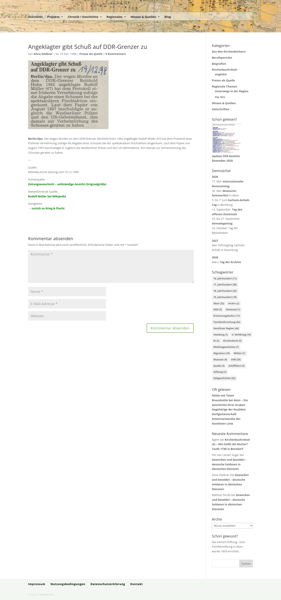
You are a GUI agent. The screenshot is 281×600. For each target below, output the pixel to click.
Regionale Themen (224, 86)
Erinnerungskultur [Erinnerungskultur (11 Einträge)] (226, 315)
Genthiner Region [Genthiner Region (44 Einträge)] (226, 328)
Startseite (35, 17)
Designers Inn (46, 594)
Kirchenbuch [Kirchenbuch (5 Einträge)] (232, 340)
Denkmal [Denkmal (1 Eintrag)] (233, 309)
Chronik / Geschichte (83, 17)
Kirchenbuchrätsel (224, 69)
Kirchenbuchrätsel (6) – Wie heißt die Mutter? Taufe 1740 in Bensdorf (231, 444)
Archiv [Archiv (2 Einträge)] (233, 303)
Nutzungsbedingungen (68, 584)
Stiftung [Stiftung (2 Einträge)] (219, 372)
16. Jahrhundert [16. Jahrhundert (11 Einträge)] (225, 278)
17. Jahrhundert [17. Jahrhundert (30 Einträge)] (225, 284)
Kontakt (136, 584)
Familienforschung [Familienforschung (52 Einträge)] (226, 322)
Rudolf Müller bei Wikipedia (47, 196)
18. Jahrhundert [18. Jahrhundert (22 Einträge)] (225, 291)
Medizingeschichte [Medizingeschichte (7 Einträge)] (226, 347)
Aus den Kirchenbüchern (229, 51)
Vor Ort (220, 97)
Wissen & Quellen (143, 17)
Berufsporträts (222, 57)
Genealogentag (222, 223)
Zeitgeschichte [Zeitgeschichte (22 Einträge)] (224, 378)
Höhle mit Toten (223, 395)
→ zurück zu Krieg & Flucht (46, 208)
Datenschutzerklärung (107, 584)
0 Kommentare (115, 54)
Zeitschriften (221, 109)
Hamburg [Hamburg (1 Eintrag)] (220, 334)
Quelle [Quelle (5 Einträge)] (219, 365)
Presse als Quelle (90, 54)
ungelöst (221, 74)
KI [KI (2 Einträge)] (216, 340)
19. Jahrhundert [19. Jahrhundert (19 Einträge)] (225, 297)
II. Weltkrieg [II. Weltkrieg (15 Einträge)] (241, 334)
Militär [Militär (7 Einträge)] (239, 353)
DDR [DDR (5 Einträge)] (217, 309)
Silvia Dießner (43, 54)
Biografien (219, 64)
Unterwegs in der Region (231, 91)
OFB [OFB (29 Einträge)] (236, 359)
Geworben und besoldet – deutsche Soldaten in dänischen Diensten (229, 464)
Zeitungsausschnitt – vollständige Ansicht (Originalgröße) (67, 184)
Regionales (114, 17)
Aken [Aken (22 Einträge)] (218, 303)
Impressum (36, 584)
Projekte (53, 17)
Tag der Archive (230, 262)
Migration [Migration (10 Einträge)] (221, 353)
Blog (167, 17)
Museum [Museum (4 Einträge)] (220, 359)
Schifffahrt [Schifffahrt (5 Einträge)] (236, 365)
